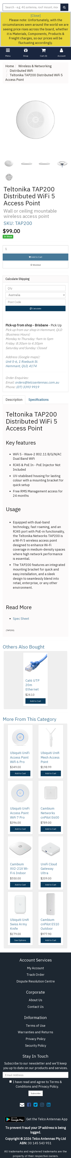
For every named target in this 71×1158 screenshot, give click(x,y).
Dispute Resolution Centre (35, 981)
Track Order (35, 975)
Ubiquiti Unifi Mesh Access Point (50, 757)
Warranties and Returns (35, 1032)
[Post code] (35, 302)
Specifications (38, 400)
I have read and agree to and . (35, 1084)
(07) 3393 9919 (27, 387)
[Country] (35, 295)
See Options (20, 940)
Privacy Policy (35, 1039)
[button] (35, 264)
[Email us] (22, 1105)
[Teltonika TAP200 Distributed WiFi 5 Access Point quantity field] (35, 249)
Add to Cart (35, 257)
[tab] (14, 400)
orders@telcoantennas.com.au (37, 382)
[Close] (36, 16)
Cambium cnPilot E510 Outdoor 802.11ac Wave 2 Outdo (51, 929)
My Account (35, 968)
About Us (35, 1000)
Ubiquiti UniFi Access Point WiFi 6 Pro (19, 757)
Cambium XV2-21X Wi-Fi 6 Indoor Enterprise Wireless (19, 873)
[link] (29, 1105)
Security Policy (35, 1046)
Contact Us (36, 1007)
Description (13, 400)
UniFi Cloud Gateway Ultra (49, 868)
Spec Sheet (21, 619)
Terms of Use (35, 1026)
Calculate (35, 308)
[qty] (35, 288)
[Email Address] (35, 1075)
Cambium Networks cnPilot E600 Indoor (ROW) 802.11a (51, 817)
